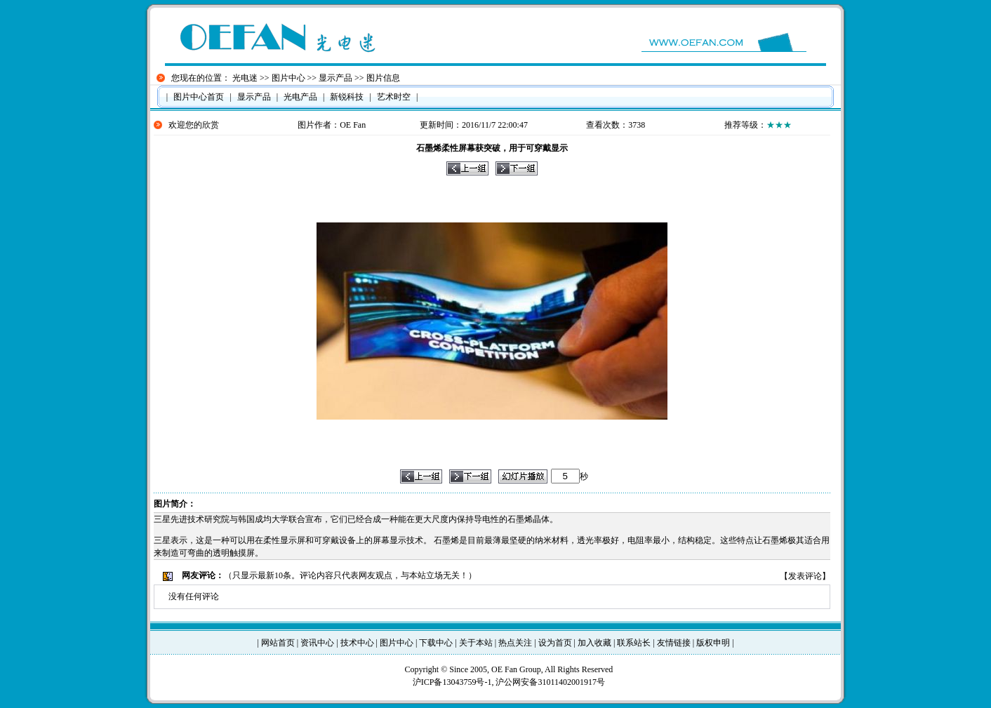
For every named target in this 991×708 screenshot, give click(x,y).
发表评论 (805, 576)
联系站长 (634, 643)
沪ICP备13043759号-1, (454, 682)
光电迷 (245, 78)
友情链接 (674, 643)
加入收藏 (594, 643)
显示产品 (335, 78)
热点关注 (515, 643)
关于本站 (476, 643)
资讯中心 (317, 643)
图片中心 (288, 78)
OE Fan (353, 125)
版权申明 (713, 643)
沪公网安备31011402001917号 (550, 682)
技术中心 (357, 643)
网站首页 (278, 643)
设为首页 (555, 643)
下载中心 (436, 643)
